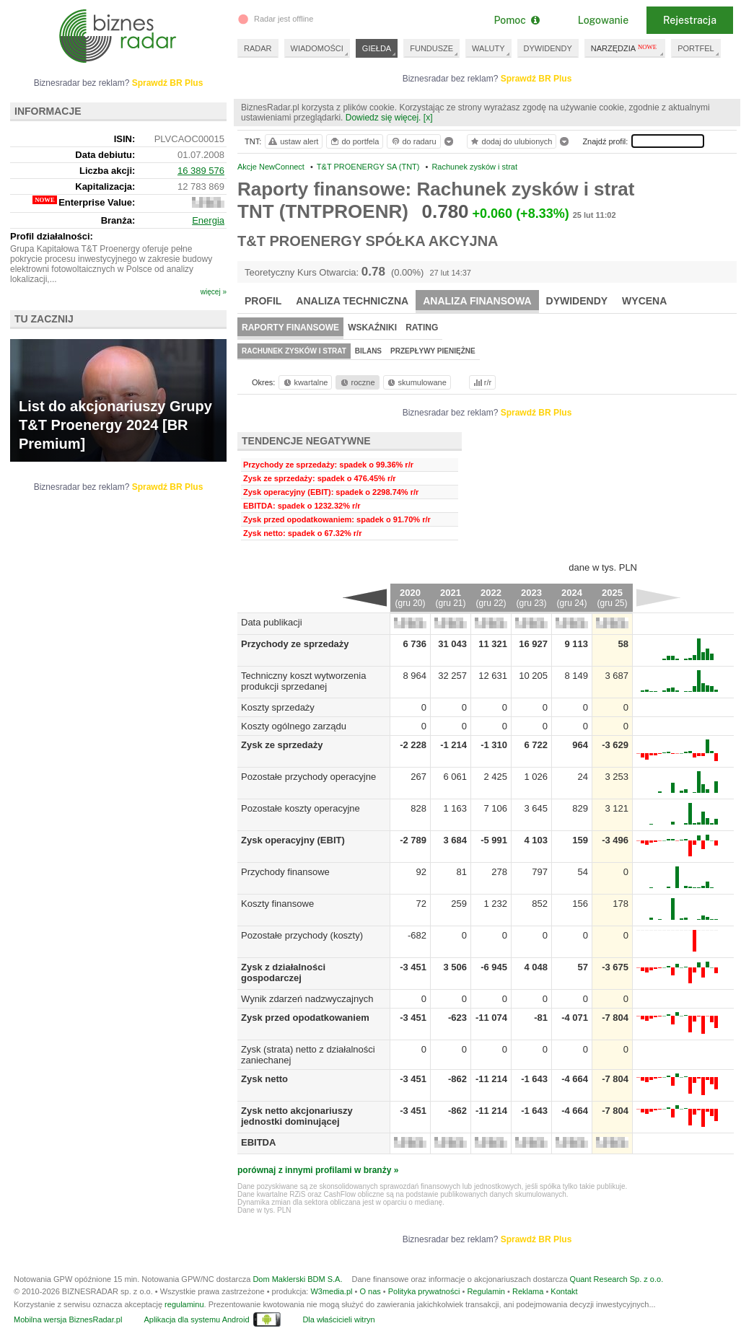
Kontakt (564, 1291)
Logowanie (603, 20)
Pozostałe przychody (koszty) (302, 935)
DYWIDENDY (548, 48)
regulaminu (184, 1304)
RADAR (258, 48)
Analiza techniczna (352, 301)
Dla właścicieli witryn (338, 1319)
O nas (369, 1291)
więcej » (214, 292)
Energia (208, 220)
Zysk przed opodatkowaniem (305, 1017)
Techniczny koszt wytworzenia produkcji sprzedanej (303, 681)
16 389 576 (200, 170)
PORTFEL (696, 48)
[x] (428, 118)
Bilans (368, 351)
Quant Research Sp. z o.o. (617, 1279)
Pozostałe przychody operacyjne (308, 776)
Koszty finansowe (277, 903)
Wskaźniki (372, 327)
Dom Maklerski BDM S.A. (297, 1279)
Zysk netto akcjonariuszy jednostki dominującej (297, 1116)
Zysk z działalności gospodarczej (283, 972)
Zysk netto (264, 1078)
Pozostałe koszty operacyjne (300, 808)
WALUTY (488, 48)
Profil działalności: (51, 236)
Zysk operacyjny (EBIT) (293, 840)
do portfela (354, 141)
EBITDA (258, 1142)
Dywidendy (577, 301)
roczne (356, 382)
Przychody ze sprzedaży (295, 643)
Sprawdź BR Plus (536, 79)
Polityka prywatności (424, 1291)
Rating (421, 327)
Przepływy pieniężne (432, 351)
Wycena (644, 301)
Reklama (527, 1291)
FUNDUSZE (431, 48)
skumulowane (416, 382)
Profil (263, 301)
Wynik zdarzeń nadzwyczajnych (307, 998)
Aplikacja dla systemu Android (196, 1319)
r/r (481, 382)
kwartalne (304, 382)
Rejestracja (689, 20)
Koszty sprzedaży (278, 707)
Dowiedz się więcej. (383, 118)
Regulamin (486, 1291)
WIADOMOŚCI (317, 48)
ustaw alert (292, 141)
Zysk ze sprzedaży (282, 744)
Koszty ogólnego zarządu (293, 726)
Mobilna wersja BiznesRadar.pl (68, 1319)
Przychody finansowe (285, 871)
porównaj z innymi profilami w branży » (317, 1170)
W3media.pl (331, 1291)
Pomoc (516, 20)
